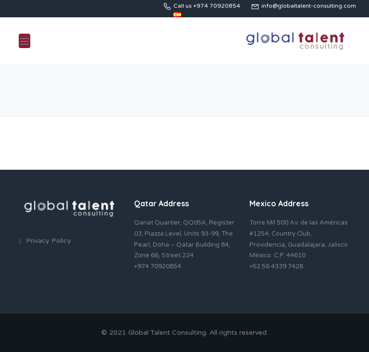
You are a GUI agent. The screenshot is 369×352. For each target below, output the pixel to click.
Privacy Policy (48, 241)
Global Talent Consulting (167, 332)
